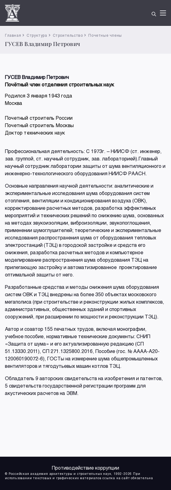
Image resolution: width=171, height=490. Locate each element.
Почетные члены (105, 35)
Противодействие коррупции (85, 468)
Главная (13, 35)
